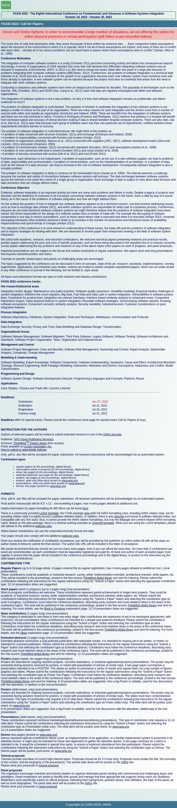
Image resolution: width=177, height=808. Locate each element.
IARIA (124, 762)
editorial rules (43, 526)
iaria (86, 513)
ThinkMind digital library (97, 578)
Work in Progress (54, 608)
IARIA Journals (112, 434)
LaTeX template (49, 513)
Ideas (23, 633)
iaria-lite (119, 516)
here (85, 508)
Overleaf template (103, 523)
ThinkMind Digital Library (30, 443)
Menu (6, 5)
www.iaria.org (69, 480)
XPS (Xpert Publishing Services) (34, 439)
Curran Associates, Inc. (38, 446)
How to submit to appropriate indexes (24, 449)
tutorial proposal (49, 765)
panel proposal (48, 786)
